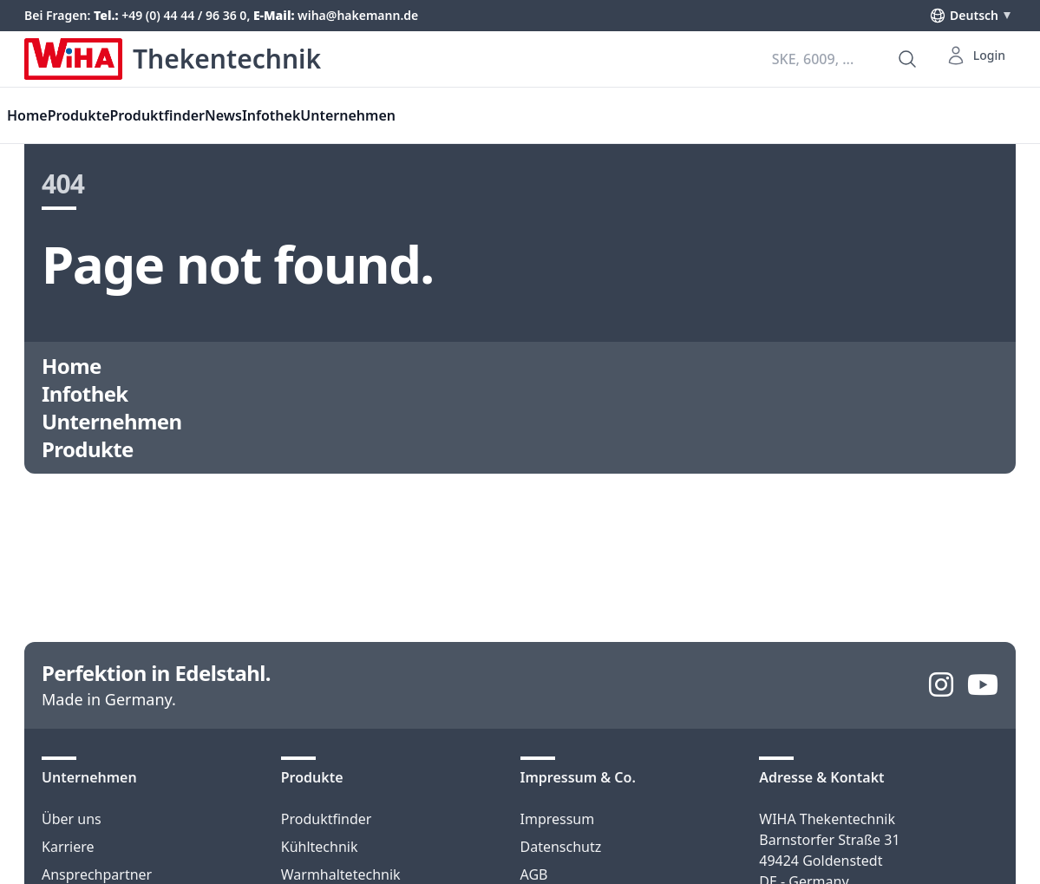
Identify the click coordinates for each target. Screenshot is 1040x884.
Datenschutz (561, 846)
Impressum (557, 818)
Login (975, 55)
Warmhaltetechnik (341, 874)
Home (71, 366)
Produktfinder (326, 818)
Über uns (71, 818)
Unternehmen (348, 115)
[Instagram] (941, 685)
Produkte (79, 115)
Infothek (271, 115)
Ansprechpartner (97, 874)
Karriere (68, 846)
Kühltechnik (319, 846)
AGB (534, 874)
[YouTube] (982, 685)
